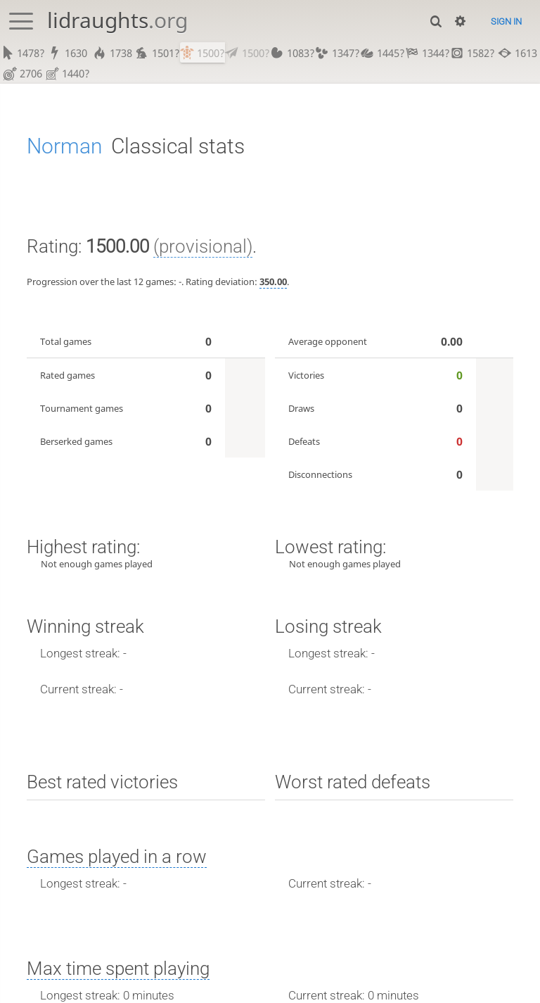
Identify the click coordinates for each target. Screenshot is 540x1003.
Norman (65, 146)
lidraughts (117, 20)
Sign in (506, 21)
